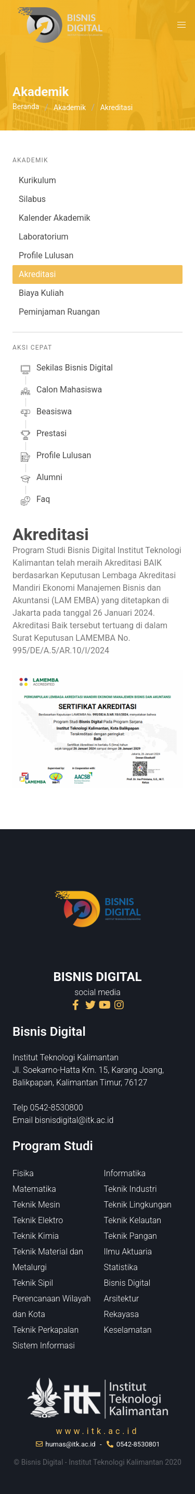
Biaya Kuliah (41, 293)
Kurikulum (37, 180)
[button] (181, 25)
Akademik (70, 107)
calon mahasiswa (60, 391)
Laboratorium (44, 237)
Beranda (25, 106)
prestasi (43, 435)
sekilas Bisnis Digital (66, 369)
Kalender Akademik (54, 218)
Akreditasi (37, 274)
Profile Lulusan (46, 255)
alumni (40, 479)
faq (34, 501)
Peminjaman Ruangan (59, 312)
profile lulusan (55, 457)
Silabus (32, 199)
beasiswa (45, 413)
